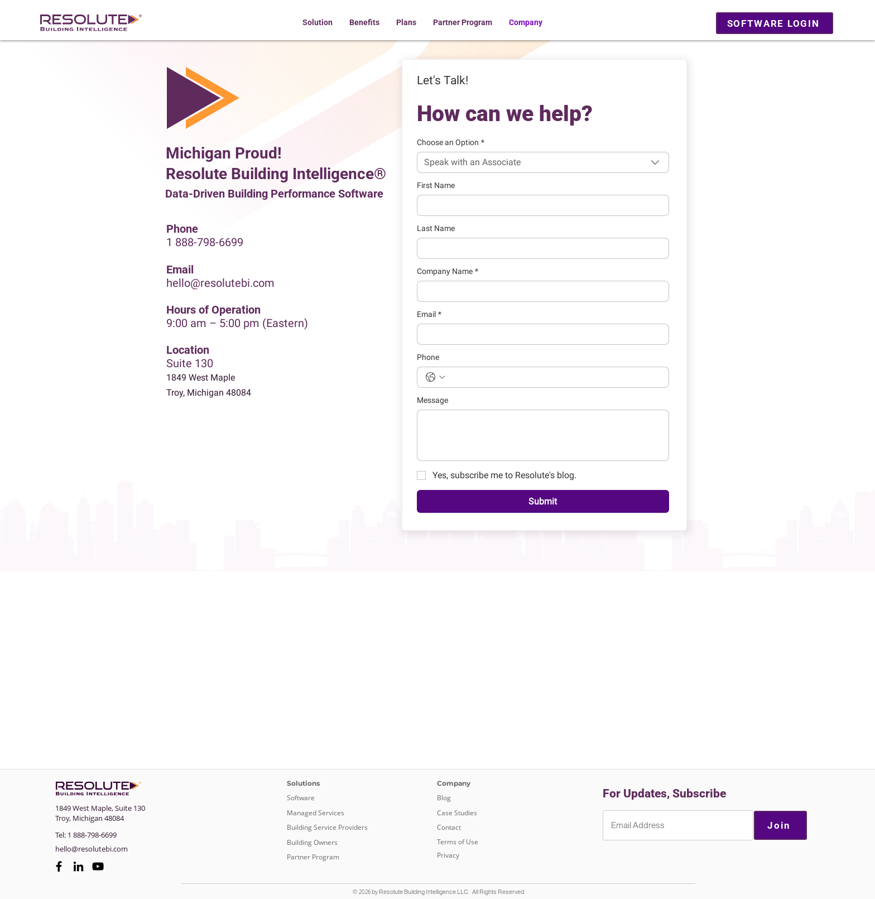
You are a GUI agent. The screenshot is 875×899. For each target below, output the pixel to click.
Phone (428, 357)
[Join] (780, 825)
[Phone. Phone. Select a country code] (435, 377)
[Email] (539, 334)
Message (432, 400)
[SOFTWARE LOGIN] (774, 23)
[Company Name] (539, 291)
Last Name (436, 228)
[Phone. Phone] (554, 377)
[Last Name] (539, 248)
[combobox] (543, 162)
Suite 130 (189, 363)
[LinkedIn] (78, 866)
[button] (317, 22)
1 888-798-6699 (204, 242)
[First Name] (539, 205)
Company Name (447, 271)
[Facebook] (59, 866)
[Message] (543, 435)
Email (429, 314)
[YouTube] (98, 866)
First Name (436, 185)
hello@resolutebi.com (220, 283)
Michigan (88, 818)
